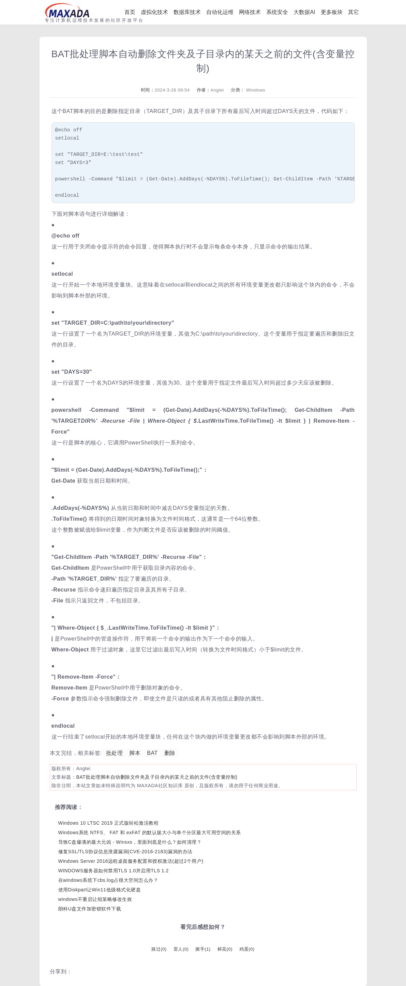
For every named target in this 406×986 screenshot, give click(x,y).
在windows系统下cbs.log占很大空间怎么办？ (108, 880)
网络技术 (250, 12)
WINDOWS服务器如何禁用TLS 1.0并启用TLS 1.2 (113, 870)
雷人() (181, 949)
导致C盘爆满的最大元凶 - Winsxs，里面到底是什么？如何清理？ (130, 842)
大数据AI (304, 12)
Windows (255, 90)
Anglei (217, 90)
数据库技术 (187, 12)
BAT (152, 753)
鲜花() (224, 949)
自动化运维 (220, 12)
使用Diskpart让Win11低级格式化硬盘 (99, 889)
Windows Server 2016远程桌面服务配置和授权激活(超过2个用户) (131, 861)
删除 (170, 753)
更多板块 (332, 12)
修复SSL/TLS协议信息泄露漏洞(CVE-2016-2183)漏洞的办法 (125, 851)
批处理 (114, 753)
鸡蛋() (246, 949)
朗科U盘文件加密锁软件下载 (89, 908)
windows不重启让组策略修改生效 (95, 899)
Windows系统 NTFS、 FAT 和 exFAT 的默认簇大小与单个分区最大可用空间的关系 (149, 832)
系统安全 (277, 12)
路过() (158, 949)
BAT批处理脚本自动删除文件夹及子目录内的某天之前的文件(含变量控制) (156, 777)
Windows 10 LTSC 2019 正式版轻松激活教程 (108, 823)
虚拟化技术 (154, 12)
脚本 (134, 753)
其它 (353, 12)
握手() (202, 949)
